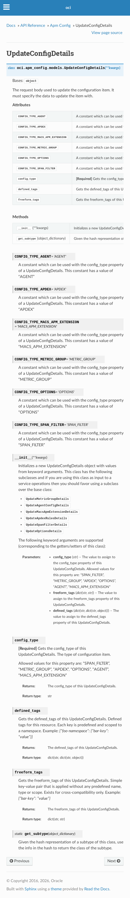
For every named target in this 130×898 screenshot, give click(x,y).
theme (56, 889)
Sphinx (31, 889)
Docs (10, 26)
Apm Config (60, 26)
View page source (106, 33)
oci (68, 8)
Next (113, 861)
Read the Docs (96, 889)
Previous (19, 861)
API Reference (32, 26)
